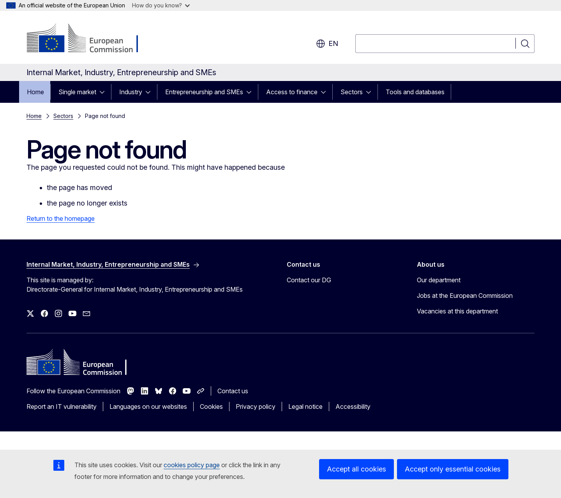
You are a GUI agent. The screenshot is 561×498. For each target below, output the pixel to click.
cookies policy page (192, 465)
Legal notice (305, 406)
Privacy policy (255, 406)
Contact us (232, 391)
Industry (130, 92)
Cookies (211, 406)
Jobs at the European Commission (465, 295)
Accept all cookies (356, 469)
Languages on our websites (148, 406)
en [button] (327, 43)
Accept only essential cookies (453, 469)
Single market (77, 92)
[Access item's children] (104, 92)
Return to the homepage (60, 218)
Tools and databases (415, 92)
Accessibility (352, 406)
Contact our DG (309, 280)
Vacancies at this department (457, 311)
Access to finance (292, 92)
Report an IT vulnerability (61, 406)
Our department (438, 280)
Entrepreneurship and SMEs (204, 92)
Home (35, 92)
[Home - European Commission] (89, 39)
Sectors (351, 92)
